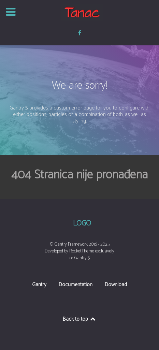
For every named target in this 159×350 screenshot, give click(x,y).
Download (116, 285)
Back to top (80, 319)
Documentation (75, 285)
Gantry (39, 285)
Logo (82, 223)
